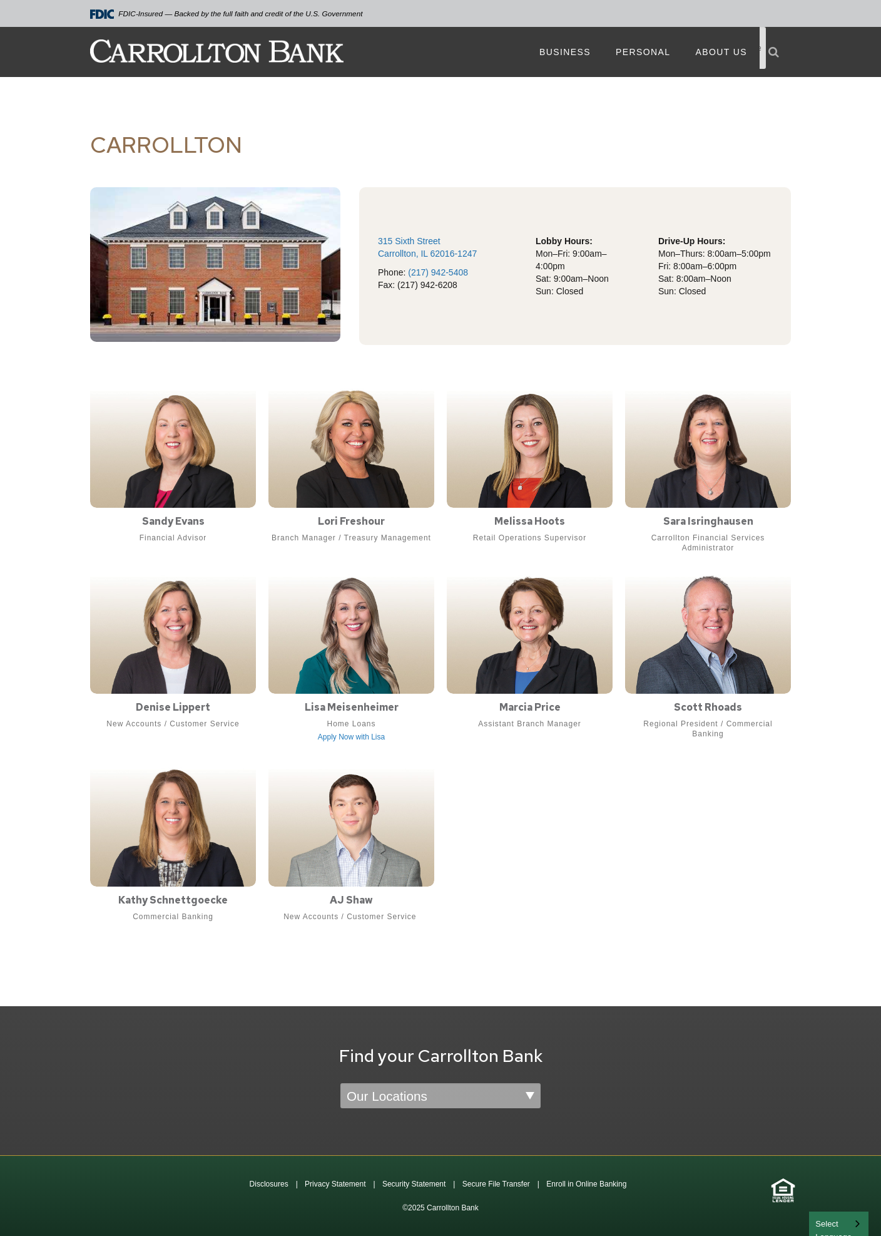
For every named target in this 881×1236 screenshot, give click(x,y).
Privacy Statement (335, 1184)
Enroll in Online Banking (586, 1184)
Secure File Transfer (496, 1184)
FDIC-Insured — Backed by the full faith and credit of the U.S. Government (226, 14)
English (829, 1222)
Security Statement (414, 1184)
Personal (643, 52)
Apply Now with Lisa (351, 737)
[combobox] (838, 1224)
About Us (721, 52)
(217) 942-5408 (438, 272)
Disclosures (269, 1184)
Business (565, 52)
